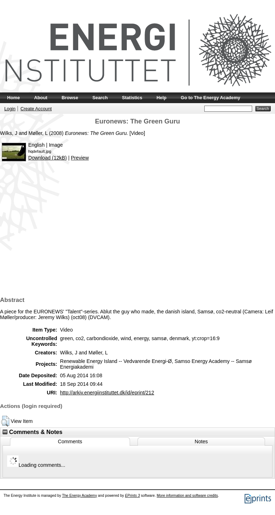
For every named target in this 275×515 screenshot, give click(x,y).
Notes (201, 441)
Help (161, 97)
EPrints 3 (132, 496)
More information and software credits (187, 496)
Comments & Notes (32, 432)
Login (9, 108)
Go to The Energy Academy (210, 97)
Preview (80, 158)
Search (100, 97)
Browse (70, 97)
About (41, 97)
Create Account (36, 108)
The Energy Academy (79, 496)
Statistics (132, 97)
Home (13, 97)
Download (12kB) (47, 158)
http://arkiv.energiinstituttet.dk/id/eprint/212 (107, 392)
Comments (70, 441)
